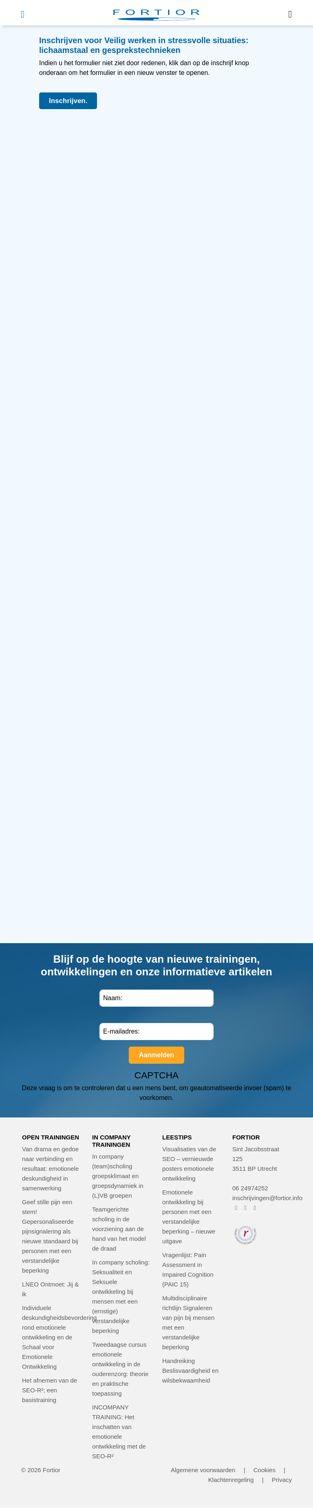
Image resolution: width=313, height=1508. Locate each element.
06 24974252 (250, 1188)
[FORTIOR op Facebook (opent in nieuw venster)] (236, 1207)
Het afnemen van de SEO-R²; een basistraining (49, 1390)
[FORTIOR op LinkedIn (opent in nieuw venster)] (255, 1207)
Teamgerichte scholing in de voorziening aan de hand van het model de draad (119, 1229)
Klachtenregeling (231, 1479)
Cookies (264, 1469)
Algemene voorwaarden (203, 1469)
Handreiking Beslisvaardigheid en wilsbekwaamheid (190, 1370)
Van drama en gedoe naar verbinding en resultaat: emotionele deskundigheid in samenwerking (50, 1169)
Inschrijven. (68, 101)
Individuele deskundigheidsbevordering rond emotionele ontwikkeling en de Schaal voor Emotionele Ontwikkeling (59, 1337)
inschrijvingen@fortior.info (267, 1197)
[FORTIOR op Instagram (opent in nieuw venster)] (245, 1207)
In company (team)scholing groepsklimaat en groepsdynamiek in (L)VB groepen (117, 1176)
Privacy (282, 1479)
